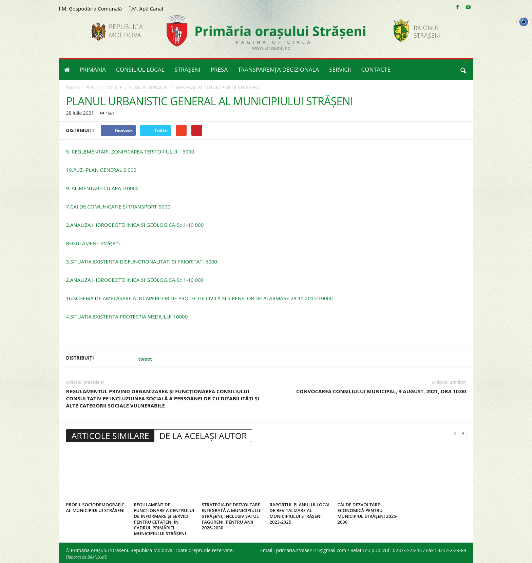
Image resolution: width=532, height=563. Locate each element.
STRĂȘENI (188, 69)
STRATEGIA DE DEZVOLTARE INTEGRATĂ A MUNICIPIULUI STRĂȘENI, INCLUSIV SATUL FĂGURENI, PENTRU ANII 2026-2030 (232, 516)
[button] (463, 69)
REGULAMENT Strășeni (93, 243)
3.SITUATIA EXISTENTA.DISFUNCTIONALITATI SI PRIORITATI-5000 (141, 261)
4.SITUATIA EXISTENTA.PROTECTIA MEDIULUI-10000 (127, 316)
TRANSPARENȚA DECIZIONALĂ (278, 69)
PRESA (219, 69)
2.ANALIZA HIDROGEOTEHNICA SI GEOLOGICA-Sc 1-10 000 (135, 224)
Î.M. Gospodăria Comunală (90, 8)
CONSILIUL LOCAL (140, 69)
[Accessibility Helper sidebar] (524, 22)
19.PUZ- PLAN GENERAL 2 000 (101, 169)
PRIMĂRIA (93, 69)
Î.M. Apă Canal (146, 8)
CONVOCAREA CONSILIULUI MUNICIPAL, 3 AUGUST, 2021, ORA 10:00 (381, 391)
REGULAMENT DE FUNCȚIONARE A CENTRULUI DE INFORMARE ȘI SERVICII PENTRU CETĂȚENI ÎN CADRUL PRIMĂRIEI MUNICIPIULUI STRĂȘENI (164, 519)
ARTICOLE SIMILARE (110, 435)
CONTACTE (376, 69)
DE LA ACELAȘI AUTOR (203, 435)
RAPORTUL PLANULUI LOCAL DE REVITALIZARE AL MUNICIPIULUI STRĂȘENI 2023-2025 (300, 513)
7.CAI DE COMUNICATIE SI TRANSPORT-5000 (118, 206)
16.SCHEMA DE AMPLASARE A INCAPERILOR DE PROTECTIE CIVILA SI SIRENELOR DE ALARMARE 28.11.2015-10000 (199, 298)
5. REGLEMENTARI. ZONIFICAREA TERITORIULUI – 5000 (130, 151)
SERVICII (340, 69)
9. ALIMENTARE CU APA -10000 (102, 188)
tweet (145, 359)
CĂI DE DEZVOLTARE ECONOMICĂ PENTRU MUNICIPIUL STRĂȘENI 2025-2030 (368, 513)
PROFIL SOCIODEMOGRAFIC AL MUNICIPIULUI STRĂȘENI (95, 507)
